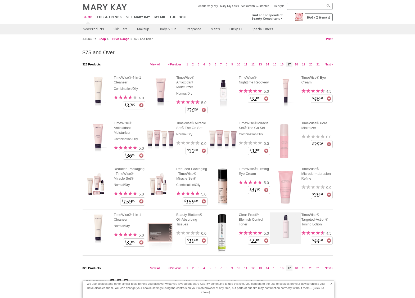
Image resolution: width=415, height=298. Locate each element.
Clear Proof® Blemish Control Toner (251, 219)
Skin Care (121, 29)
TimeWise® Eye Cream (313, 79)
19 (303, 64)
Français (279, 6)
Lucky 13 (235, 29)
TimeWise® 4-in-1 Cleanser (127, 79)
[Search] (310, 6)
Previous (176, 64)
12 (253, 64)
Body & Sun (167, 29)
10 (238, 64)
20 (310, 64)
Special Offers (262, 29)
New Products (93, 29)
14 (267, 64)
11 (245, 64)
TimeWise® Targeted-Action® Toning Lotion (314, 219)
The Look (177, 17)
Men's (215, 29)
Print (329, 39)
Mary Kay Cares (229, 6)
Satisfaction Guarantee (255, 6)
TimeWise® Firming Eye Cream (254, 171)
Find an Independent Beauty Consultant (267, 16)
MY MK (159, 17)
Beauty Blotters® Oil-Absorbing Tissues (189, 219)
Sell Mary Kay (138, 17)
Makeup (143, 29)
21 (318, 64)
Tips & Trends (109, 17)
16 (281, 64)
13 (260, 64)
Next (328, 64)
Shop (87, 17)
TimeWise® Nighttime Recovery (254, 79)
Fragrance (193, 29)
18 (296, 64)
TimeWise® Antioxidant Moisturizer (185, 82)
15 (274, 64)
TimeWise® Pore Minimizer (314, 125)
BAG (318, 17)
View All (155, 64)
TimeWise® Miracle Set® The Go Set (191, 125)
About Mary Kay (208, 6)
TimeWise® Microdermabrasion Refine (316, 173)
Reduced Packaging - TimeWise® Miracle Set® (129, 173)
